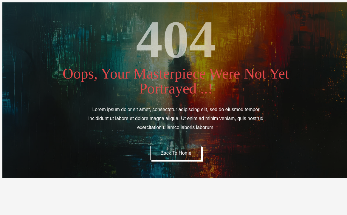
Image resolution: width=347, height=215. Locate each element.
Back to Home (175, 153)
